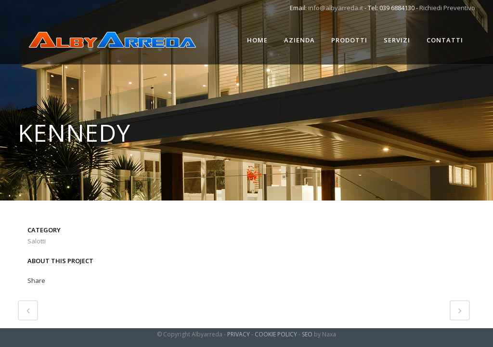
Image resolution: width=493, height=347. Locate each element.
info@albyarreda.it (335, 7)
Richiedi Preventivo (447, 7)
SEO (307, 334)
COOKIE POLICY (276, 334)
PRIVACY (238, 334)
